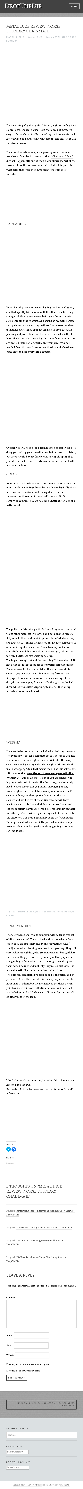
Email (9, 1345)
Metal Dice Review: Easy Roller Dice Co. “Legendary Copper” (46, 1404)
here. (21, 831)
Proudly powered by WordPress (27, 1485)
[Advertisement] (42, 198)
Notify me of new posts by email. (25, 1370)
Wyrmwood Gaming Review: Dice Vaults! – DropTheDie (44, 1227)
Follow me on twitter (41, 1089)
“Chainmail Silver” (62, 156)
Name (10, 1335)
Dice (39, 37)
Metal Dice (60, 37)
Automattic (65, 1485)
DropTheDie (22, 6)
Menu (74, 6)
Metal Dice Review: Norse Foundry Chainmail (33, 29)
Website (10, 1355)
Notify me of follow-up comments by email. (30, 1364)
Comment (12, 1297)
